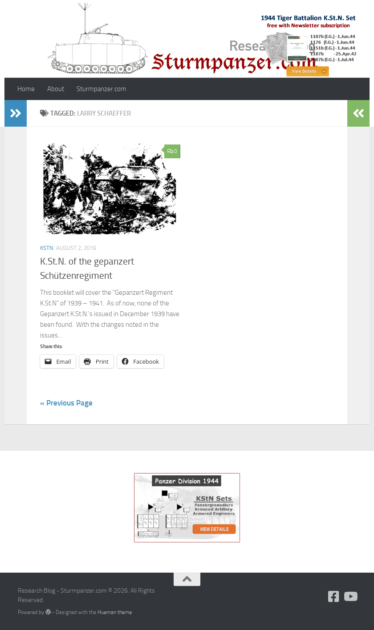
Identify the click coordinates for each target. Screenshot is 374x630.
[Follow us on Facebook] (334, 596)
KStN (46, 248)
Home (26, 89)
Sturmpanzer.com (101, 89)
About (55, 89)
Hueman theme (115, 612)
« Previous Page (66, 402)
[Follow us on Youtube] (350, 596)
